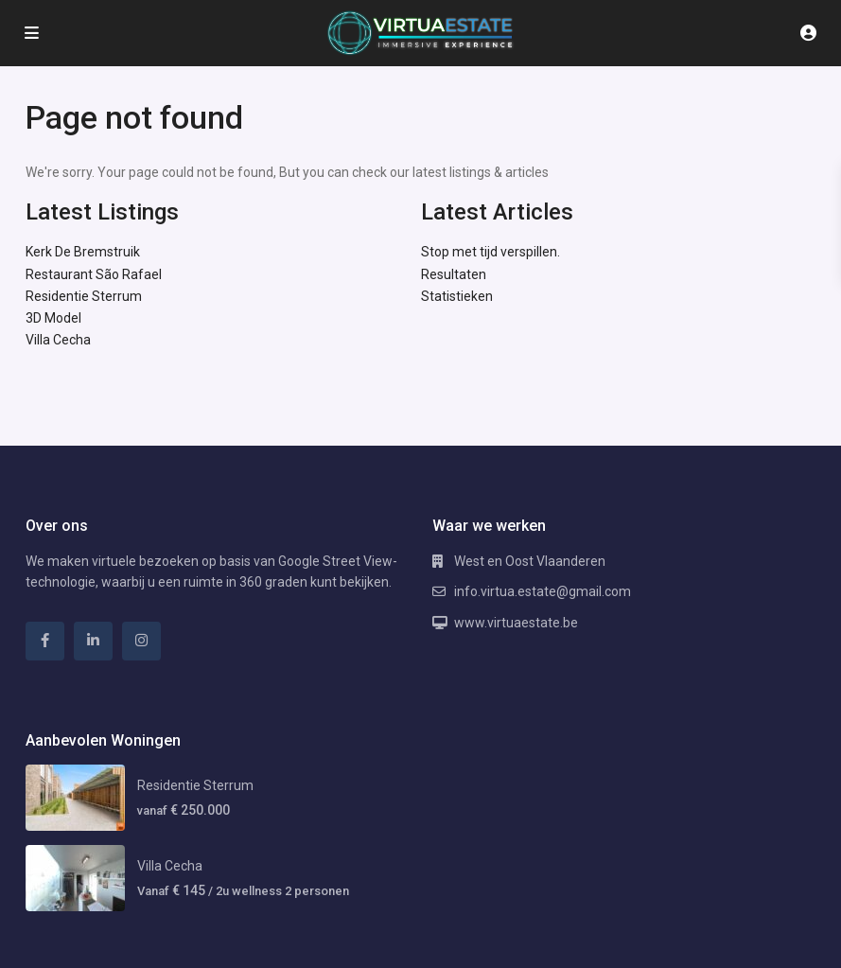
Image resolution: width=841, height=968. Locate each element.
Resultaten (453, 274)
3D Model (53, 318)
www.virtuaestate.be (516, 622)
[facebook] (45, 641)
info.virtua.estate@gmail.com (542, 591)
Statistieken (457, 296)
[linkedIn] (93, 641)
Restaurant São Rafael (94, 274)
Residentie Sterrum (84, 296)
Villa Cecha (58, 339)
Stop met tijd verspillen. (490, 251)
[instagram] (141, 641)
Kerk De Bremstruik (83, 251)
